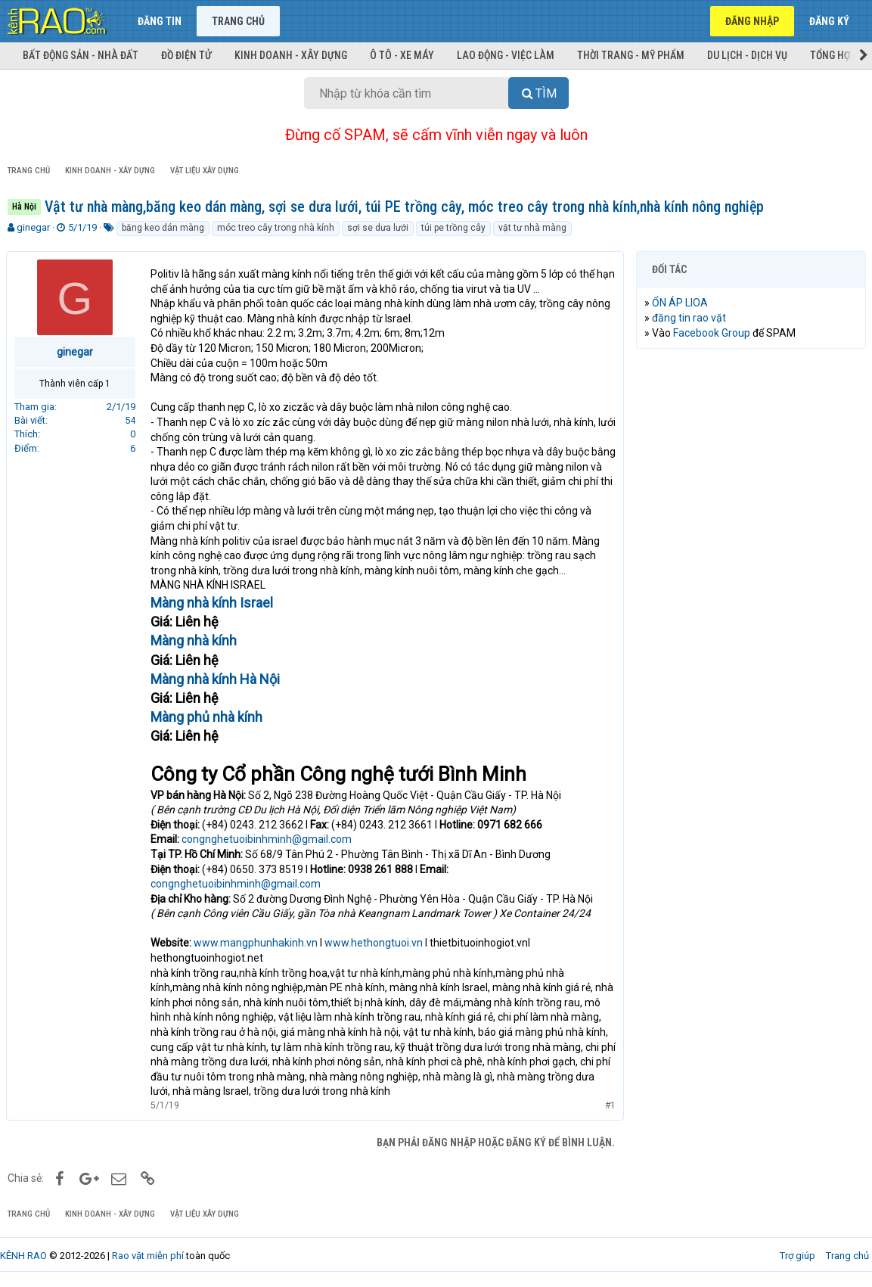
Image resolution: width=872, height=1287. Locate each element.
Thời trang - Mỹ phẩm (630, 55)
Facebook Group (713, 333)
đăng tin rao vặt (690, 318)
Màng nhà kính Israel (213, 603)
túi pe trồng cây (453, 227)
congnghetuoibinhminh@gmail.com (268, 839)
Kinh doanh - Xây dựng (290, 55)
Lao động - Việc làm (505, 55)
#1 (609, 1105)
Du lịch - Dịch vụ (747, 55)
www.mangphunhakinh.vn (257, 943)
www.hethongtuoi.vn (375, 943)
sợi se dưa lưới (377, 227)
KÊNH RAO (23, 1255)
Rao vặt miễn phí (148, 1255)
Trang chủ (238, 21)
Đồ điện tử (186, 55)
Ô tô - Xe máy (402, 55)
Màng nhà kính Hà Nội (216, 679)
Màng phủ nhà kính (208, 717)
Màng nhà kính (195, 640)
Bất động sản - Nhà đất (80, 55)
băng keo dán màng (163, 227)
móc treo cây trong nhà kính (275, 227)
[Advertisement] (751, 458)
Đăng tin (160, 21)
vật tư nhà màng (532, 227)
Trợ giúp (797, 1255)
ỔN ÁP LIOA (681, 303)
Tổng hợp (833, 55)
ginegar (33, 227)
